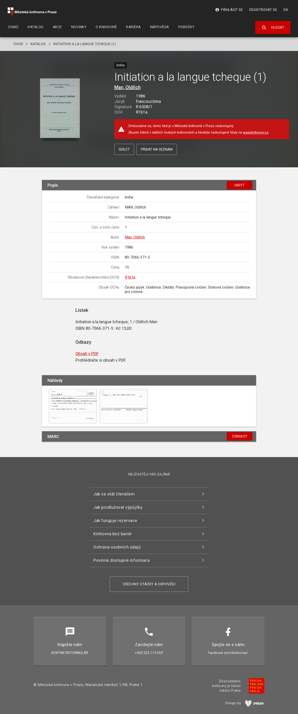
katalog (38, 44)
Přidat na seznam (157, 149)
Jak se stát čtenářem (114, 494)
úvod (18, 44)
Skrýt (239, 185)
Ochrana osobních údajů (117, 547)
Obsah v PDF (86, 353)
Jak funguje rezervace (115, 520)
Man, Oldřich (127, 87)
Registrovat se (263, 10)
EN (286, 10)
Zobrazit (239, 436)
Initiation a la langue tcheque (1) (84, 44)
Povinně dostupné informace (121, 560)
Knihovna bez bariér (112, 533)
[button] (60, 108)
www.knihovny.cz (255, 132)
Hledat (272, 27)
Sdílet (124, 149)
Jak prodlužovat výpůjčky (117, 507)
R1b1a (130, 277)
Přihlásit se (229, 10)
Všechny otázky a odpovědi (149, 584)
